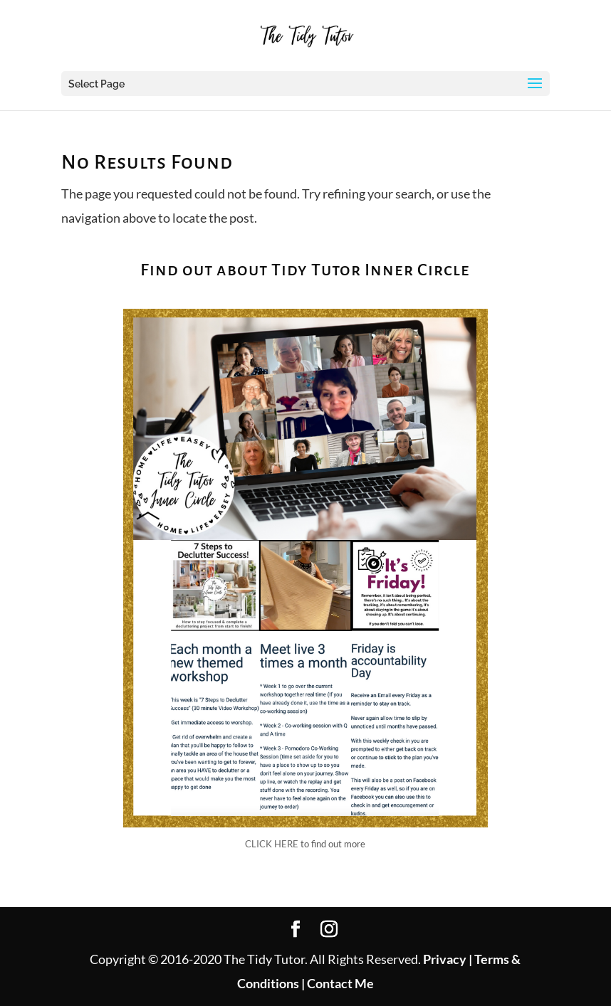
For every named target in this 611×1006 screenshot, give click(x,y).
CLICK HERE (271, 843)
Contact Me (339, 983)
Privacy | (447, 959)
